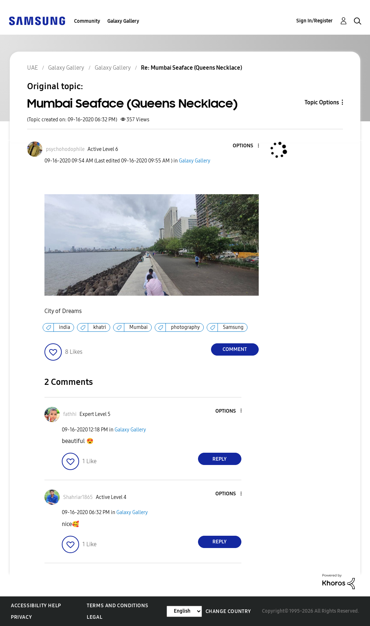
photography (185, 327)
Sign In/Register (314, 21)
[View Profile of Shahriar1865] (78, 497)
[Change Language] (184, 611)
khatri (99, 327)
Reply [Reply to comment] (219, 459)
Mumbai (138, 327)
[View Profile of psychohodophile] (65, 149)
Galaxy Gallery (123, 21)
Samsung (233, 327)
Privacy (21, 617)
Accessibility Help (36, 606)
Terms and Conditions (117, 606)
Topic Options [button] (322, 102)
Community (87, 21)
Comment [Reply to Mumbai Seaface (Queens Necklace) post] (235, 349)
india (64, 327)
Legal (94, 617)
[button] (246, 146)
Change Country (228, 611)
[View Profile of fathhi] (70, 414)
